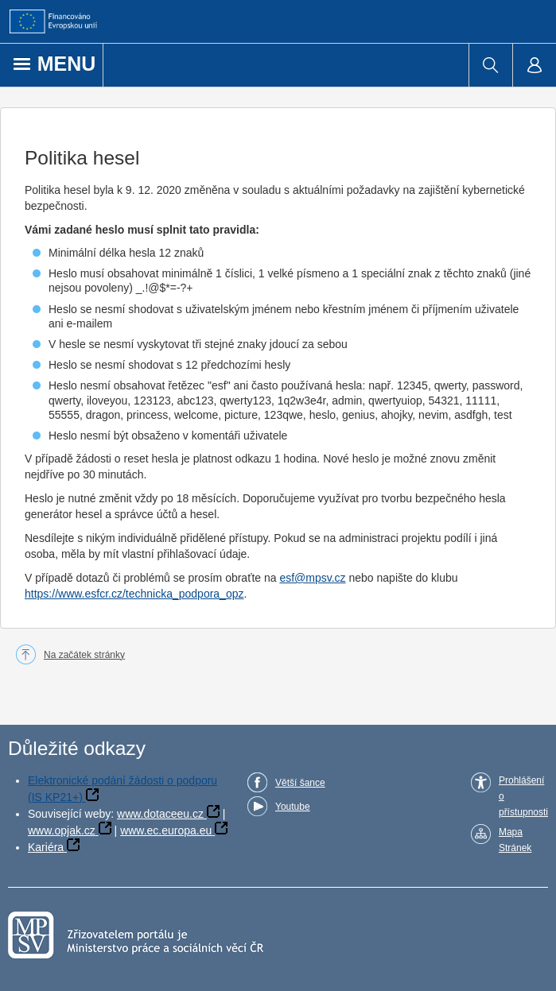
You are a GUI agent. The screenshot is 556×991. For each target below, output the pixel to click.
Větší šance (300, 782)
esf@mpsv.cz (312, 577)
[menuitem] (490, 65)
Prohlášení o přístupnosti (523, 796)
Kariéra (46, 847)
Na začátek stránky (84, 654)
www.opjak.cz (61, 830)
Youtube (292, 806)
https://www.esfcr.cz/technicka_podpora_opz (134, 593)
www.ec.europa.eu (166, 830)
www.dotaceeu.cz (160, 813)
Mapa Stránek (515, 840)
